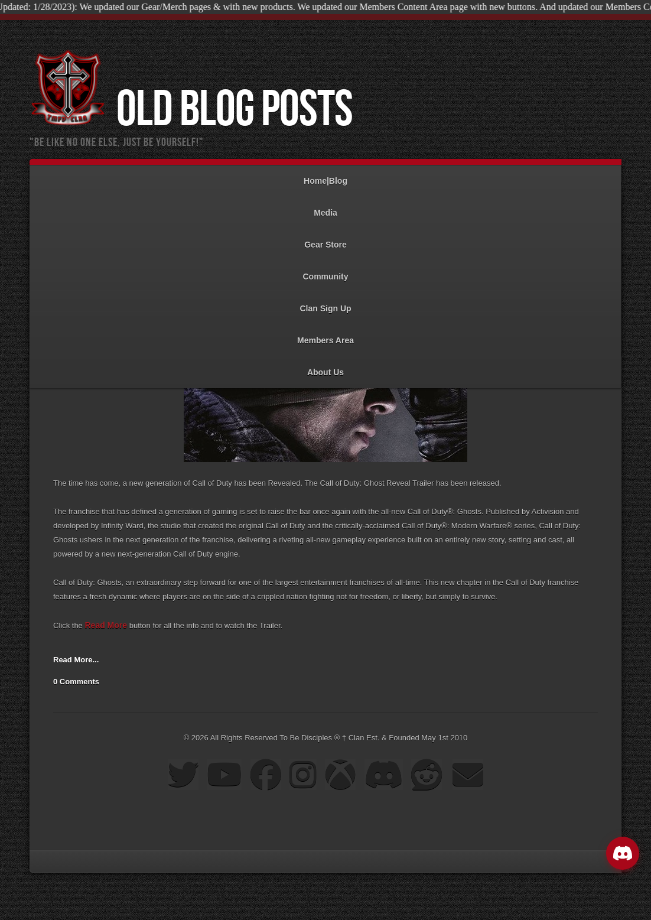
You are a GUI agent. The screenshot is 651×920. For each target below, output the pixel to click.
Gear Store (325, 239)
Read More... (76, 659)
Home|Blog (325, 175)
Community (325, 271)
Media (325, 207)
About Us (325, 366)
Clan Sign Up (325, 302)
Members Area (325, 334)
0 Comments (76, 681)
